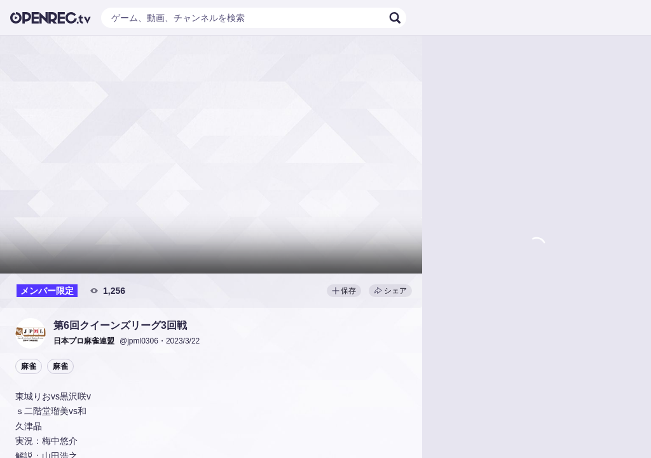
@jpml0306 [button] (139, 341)
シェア (390, 290)
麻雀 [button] (28, 366)
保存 (344, 290)
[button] (30, 333)
